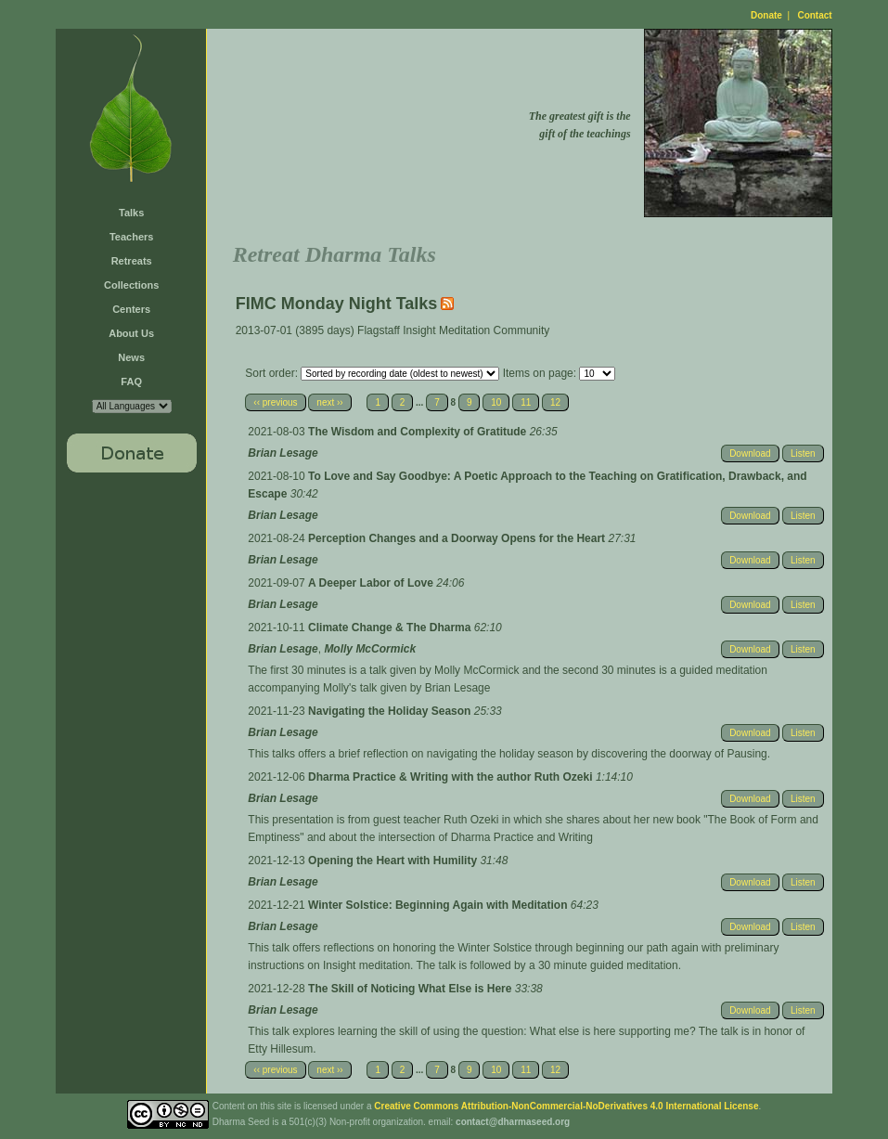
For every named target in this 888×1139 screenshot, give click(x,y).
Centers (131, 309)
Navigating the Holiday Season (391, 711)
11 (526, 402)
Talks (131, 212)
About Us (131, 333)
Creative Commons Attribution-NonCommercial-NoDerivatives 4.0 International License (566, 1106)
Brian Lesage (282, 453)
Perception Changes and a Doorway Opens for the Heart (458, 538)
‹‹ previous (275, 402)
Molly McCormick (370, 648)
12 (555, 402)
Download (749, 453)
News (131, 357)
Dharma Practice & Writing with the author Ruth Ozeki (452, 776)
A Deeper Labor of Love (372, 582)
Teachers (131, 236)
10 (496, 402)
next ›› (329, 402)
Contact (814, 15)
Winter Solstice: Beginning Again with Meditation (439, 905)
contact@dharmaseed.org (513, 1122)
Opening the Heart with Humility (394, 860)
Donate (766, 15)
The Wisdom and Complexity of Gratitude (419, 431)
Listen (803, 453)
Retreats (131, 260)
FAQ (131, 381)
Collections (131, 285)
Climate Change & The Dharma (391, 627)
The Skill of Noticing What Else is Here (411, 988)
